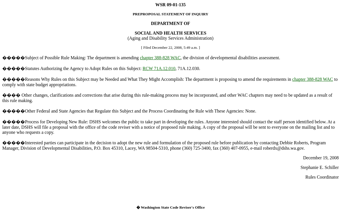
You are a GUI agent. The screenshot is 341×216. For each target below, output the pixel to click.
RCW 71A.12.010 (159, 68)
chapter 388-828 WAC (160, 57)
